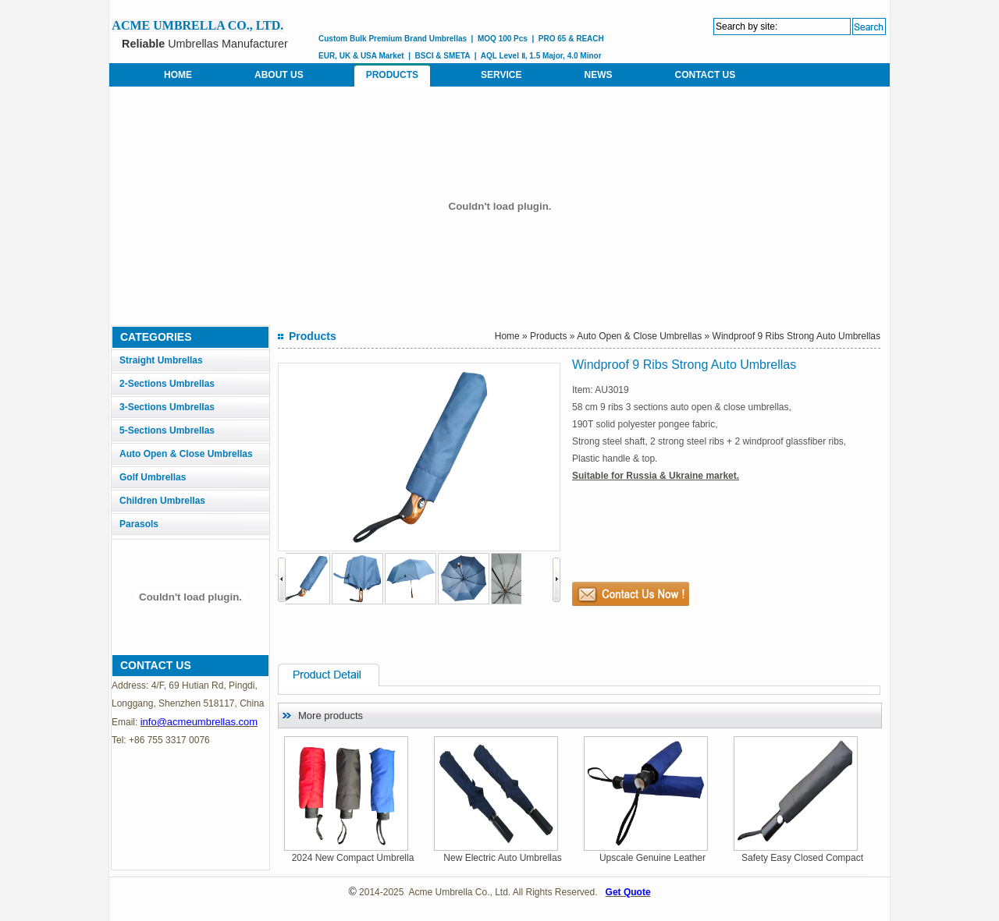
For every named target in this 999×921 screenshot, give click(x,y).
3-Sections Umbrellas (167, 407)
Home (507, 336)
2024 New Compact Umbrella (356, 857)
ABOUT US (279, 74)
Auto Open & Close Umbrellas (186, 453)
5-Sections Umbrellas (167, 430)
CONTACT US (704, 74)
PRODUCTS (392, 74)
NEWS (598, 74)
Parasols (138, 524)
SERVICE (501, 74)
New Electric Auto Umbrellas (505, 857)
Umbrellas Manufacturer (205, 43)
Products (548, 336)
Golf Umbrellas (152, 477)
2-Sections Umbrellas (167, 383)
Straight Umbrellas (161, 360)
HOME (178, 74)
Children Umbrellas (162, 500)
